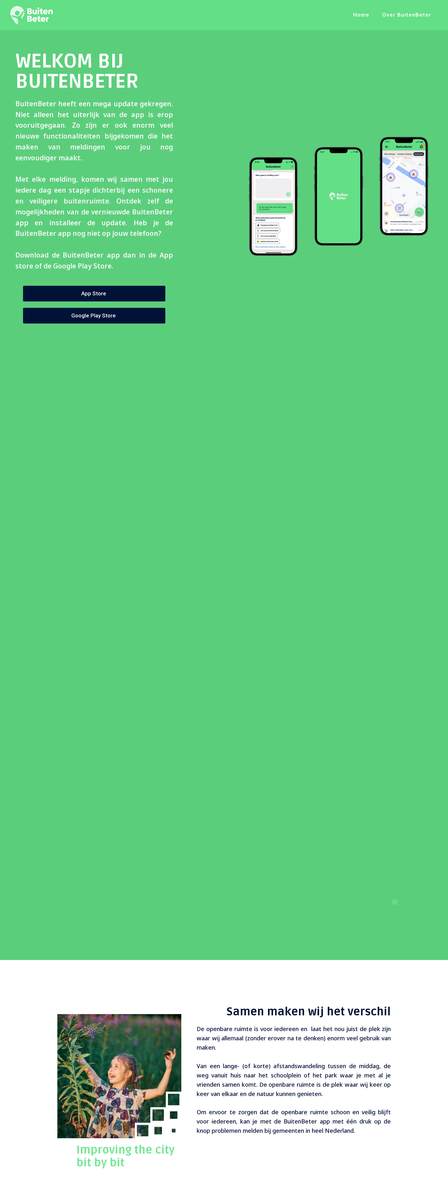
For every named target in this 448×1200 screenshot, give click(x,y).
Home (361, 15)
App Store (94, 293)
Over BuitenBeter (406, 15)
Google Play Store (94, 315)
